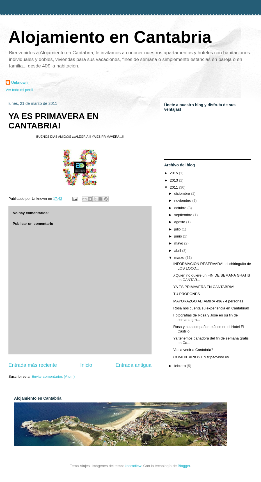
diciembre (182, 193)
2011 (174, 187)
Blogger (184, 466)
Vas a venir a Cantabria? (193, 350)
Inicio (86, 365)
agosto (180, 222)
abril (178, 250)
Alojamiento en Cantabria (109, 37)
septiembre (183, 215)
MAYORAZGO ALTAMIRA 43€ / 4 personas (208, 301)
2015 (174, 173)
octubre (180, 208)
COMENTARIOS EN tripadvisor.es (201, 357)
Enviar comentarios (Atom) (53, 376)
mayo (179, 243)
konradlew (133, 466)
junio (178, 236)
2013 (174, 180)
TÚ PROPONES (186, 294)
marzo (180, 257)
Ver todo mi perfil (19, 90)
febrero (180, 366)
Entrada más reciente (32, 365)
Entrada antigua (134, 365)
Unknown (19, 82)
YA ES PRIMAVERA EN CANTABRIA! (53, 120)
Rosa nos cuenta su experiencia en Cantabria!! (211, 308)
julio (178, 229)
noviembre (183, 200)
